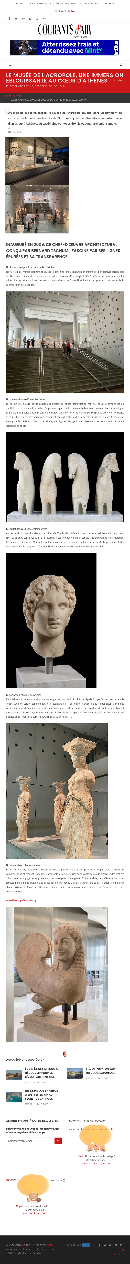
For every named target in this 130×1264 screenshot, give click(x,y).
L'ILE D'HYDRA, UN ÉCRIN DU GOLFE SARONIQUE (101, 1071)
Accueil (20, 3)
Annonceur (12, 1249)
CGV (10, 1253)
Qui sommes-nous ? (47, 1249)
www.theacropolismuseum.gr (21, 900)
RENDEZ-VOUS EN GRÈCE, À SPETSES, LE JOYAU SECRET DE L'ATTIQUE (42, 1095)
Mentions (23, 1253)
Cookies (37, 1253)
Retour (118, 80)
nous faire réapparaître (33, 1213)
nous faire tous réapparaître (96, 1163)
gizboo (50, 1244)
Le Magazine (92, 3)
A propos (27, 1249)
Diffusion (108, 3)
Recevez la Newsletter (68, 3)
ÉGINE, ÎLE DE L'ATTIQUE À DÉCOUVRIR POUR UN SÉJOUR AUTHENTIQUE (41, 1073)
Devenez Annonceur (40, 3)
